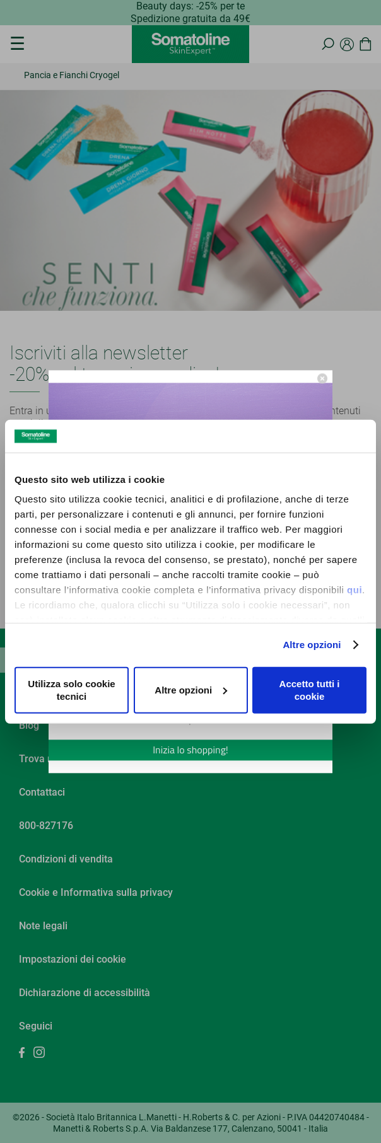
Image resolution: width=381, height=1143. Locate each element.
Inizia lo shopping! (190, 749)
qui (354, 589)
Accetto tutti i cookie (309, 690)
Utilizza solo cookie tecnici (71, 690)
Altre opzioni (312, 644)
